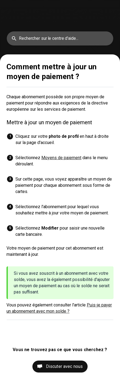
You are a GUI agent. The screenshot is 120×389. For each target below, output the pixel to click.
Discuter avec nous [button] (64, 366)
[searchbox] (60, 38)
